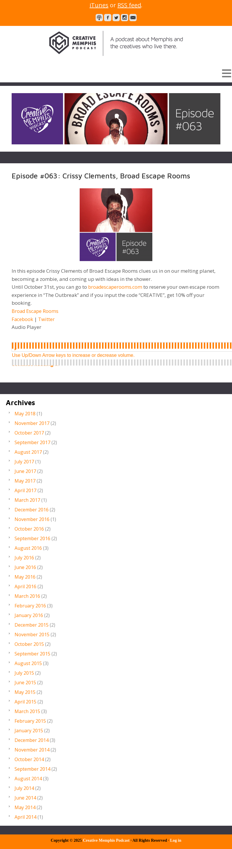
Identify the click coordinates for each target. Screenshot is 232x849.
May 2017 (25, 481)
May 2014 (25, 807)
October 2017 (29, 433)
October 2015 (29, 644)
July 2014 (24, 788)
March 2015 (27, 711)
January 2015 (29, 730)
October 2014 (29, 759)
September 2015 (32, 654)
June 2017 (25, 471)
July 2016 (24, 557)
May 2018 (25, 413)
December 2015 (32, 625)
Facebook (23, 319)
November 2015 (32, 634)
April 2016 (25, 586)
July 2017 (24, 461)
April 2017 (25, 490)
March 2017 (27, 500)
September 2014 (32, 769)
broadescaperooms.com (116, 286)
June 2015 (25, 682)
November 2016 (32, 519)
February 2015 (30, 721)
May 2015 (25, 692)
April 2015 (25, 702)
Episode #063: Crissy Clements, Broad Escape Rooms (102, 175)
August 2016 (28, 548)
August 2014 (28, 778)
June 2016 (25, 567)
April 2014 (25, 817)
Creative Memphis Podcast (116, 43)
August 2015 (28, 663)
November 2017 (32, 423)
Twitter (47, 319)
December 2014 (32, 740)
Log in (175, 840)
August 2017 (28, 452)
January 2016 (29, 615)
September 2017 (32, 442)
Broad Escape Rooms (36, 311)
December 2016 (32, 509)
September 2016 (32, 538)
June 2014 (25, 798)
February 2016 (30, 605)
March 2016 (27, 596)
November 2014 (32, 750)
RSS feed (129, 5)
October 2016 (29, 529)
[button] (116, 73)
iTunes (99, 5)
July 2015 (24, 673)
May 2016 (25, 577)
